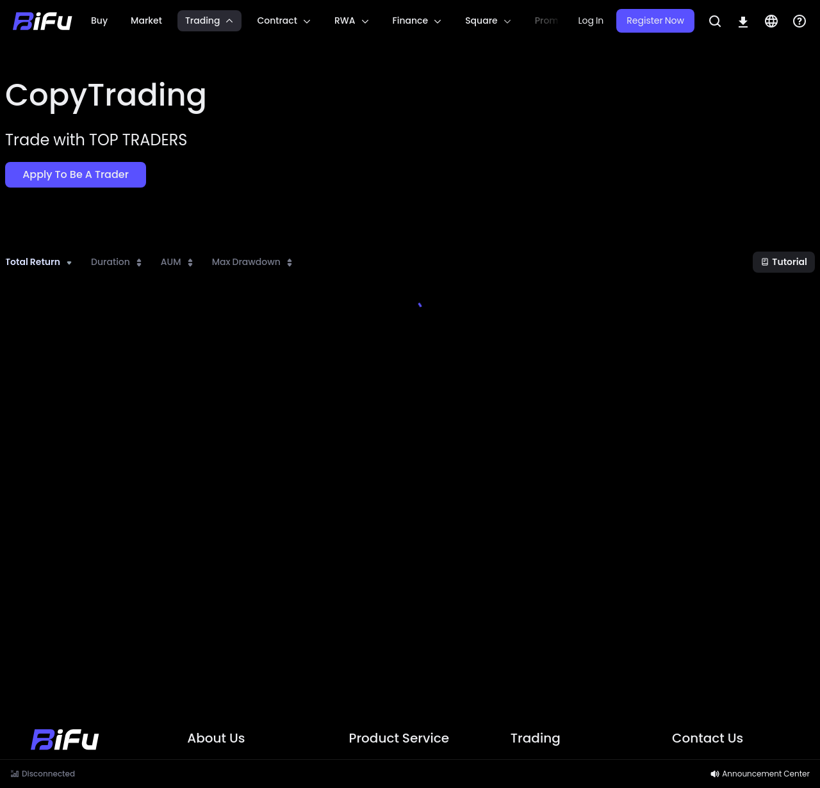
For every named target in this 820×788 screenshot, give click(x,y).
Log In (590, 20)
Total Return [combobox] (32, 262)
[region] (320, 21)
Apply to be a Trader (75, 174)
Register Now (655, 20)
